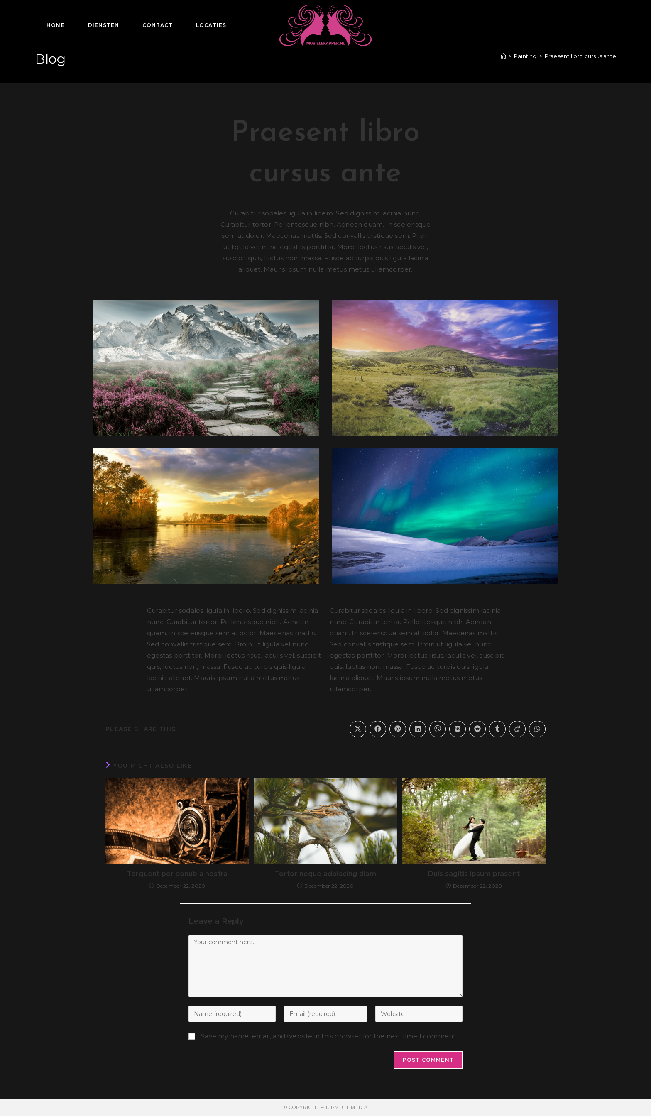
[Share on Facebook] (378, 729)
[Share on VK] (457, 729)
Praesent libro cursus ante (580, 56)
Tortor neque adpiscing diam (325, 874)
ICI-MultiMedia (347, 1107)
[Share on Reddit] (477, 729)
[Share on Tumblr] (497, 729)
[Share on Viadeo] (517, 729)
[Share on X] (358, 729)
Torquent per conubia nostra (177, 874)
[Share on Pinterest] (397, 729)
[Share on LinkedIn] (417, 729)
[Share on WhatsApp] (537, 729)
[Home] (503, 56)
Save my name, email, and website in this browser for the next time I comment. (329, 1036)
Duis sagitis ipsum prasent (474, 874)
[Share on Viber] (437, 729)
